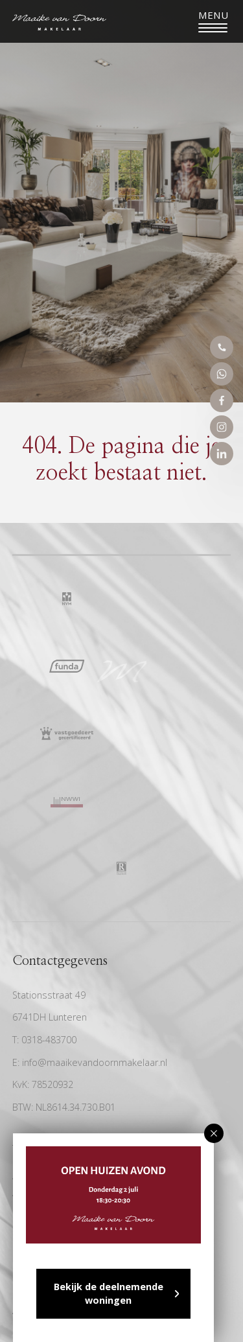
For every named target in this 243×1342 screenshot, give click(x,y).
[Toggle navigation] (213, 21)
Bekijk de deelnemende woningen (108, 1293)
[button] (214, 1133)
